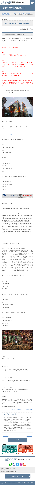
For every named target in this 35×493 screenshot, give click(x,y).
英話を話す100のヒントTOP (24, 13)
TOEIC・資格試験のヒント (7, 14)
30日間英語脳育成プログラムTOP (9, 13)
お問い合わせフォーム (17, 476)
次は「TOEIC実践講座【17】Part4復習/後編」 (22, 409)
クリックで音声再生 (8, 134)
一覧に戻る (17, 439)
